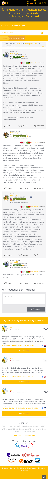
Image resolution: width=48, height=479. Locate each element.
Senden (37, 309)
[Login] (40, 3)
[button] (44, 345)
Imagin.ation (14, 195)
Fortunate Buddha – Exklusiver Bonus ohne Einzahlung (20, 408)
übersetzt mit (38, 63)
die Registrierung (31, 44)
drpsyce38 (14, 53)
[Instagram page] (24, 445)
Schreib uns (30, 436)
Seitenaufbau (24, 470)
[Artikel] (27, 3)
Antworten (40, 125)
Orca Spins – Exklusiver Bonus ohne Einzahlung (18, 345)
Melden (8, 126)
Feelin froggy (14, 133)
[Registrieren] (35, 3)
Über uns (17, 436)
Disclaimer (5, 468)
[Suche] (43, 32)
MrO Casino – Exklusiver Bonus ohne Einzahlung (18, 377)
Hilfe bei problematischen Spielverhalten (33, 468)
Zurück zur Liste (13, 25)
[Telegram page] (17, 445)
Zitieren (23, 126)
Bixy (11, 327)
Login (18, 44)
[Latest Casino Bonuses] (5, 3)
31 (45, 328)
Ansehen (24, 350)
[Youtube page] (30, 445)
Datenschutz (14, 468)
